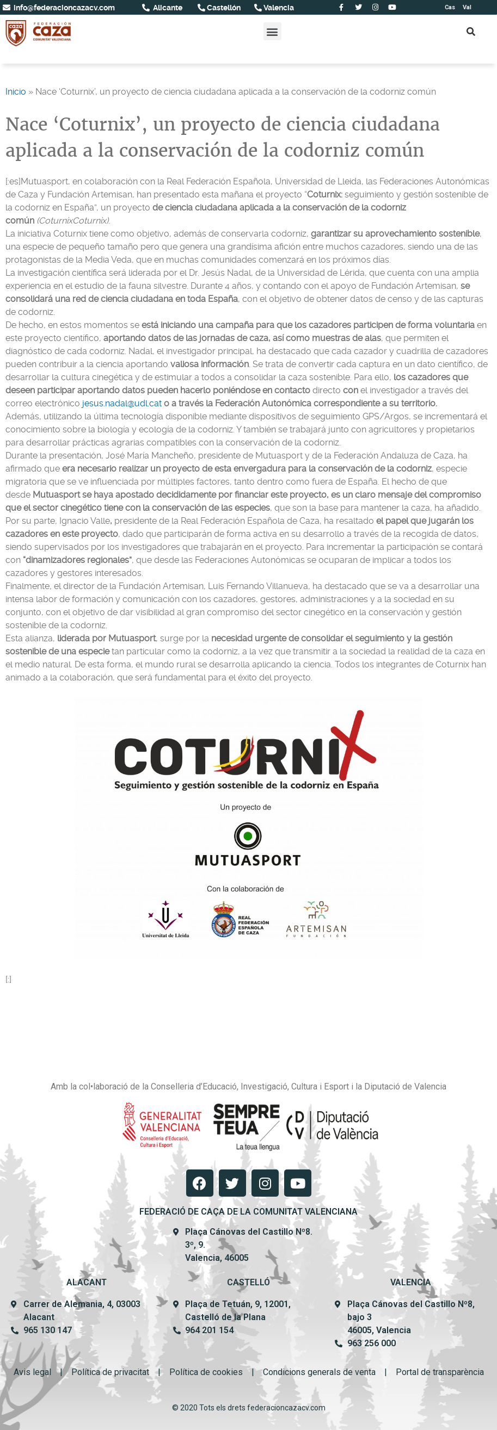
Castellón (223, 7)
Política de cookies (206, 1372)
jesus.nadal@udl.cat (122, 403)
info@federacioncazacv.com (63, 7)
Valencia (278, 7)
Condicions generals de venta (319, 1372)
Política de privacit (106, 1372)
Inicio (15, 91)
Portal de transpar (430, 1372)
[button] (272, 31)
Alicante (166, 7)
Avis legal (32, 1372)
